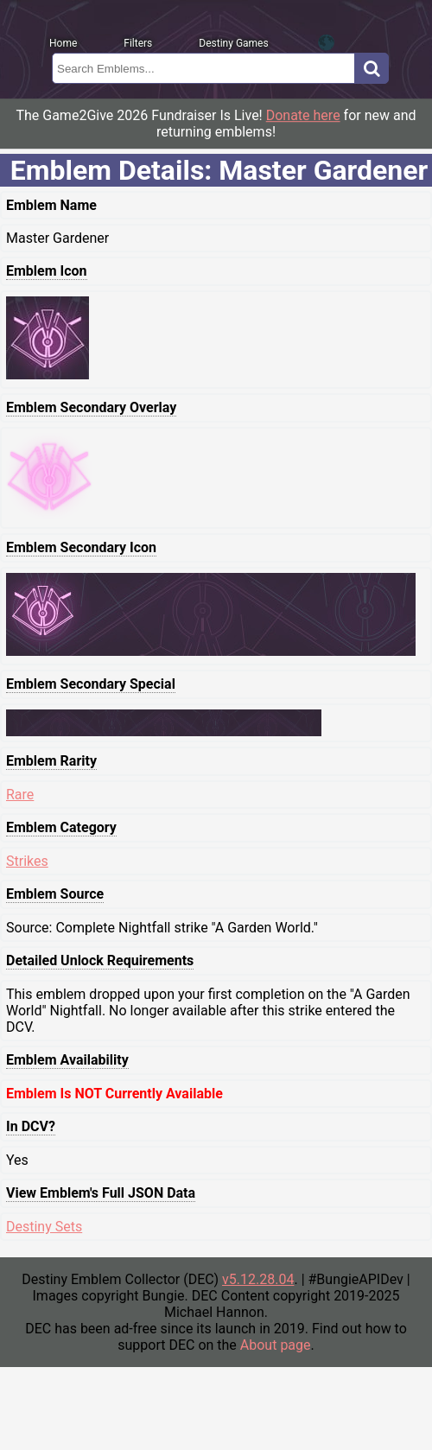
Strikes (27, 861)
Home (63, 43)
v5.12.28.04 (258, 1279)
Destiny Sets (44, 1226)
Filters (138, 43)
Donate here (303, 115)
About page (275, 1345)
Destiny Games (233, 43)
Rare (20, 794)
